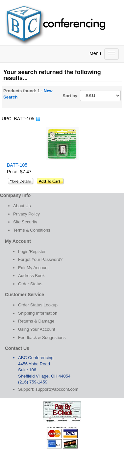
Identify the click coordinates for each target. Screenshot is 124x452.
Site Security (25, 221)
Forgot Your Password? (40, 259)
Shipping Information (37, 313)
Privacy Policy (26, 214)
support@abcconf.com (57, 389)
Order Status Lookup (38, 304)
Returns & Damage (36, 321)
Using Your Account (36, 329)
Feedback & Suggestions (42, 337)
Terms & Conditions (31, 230)
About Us (22, 205)
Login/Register (32, 251)
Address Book (31, 275)
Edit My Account (33, 267)
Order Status (30, 283)
